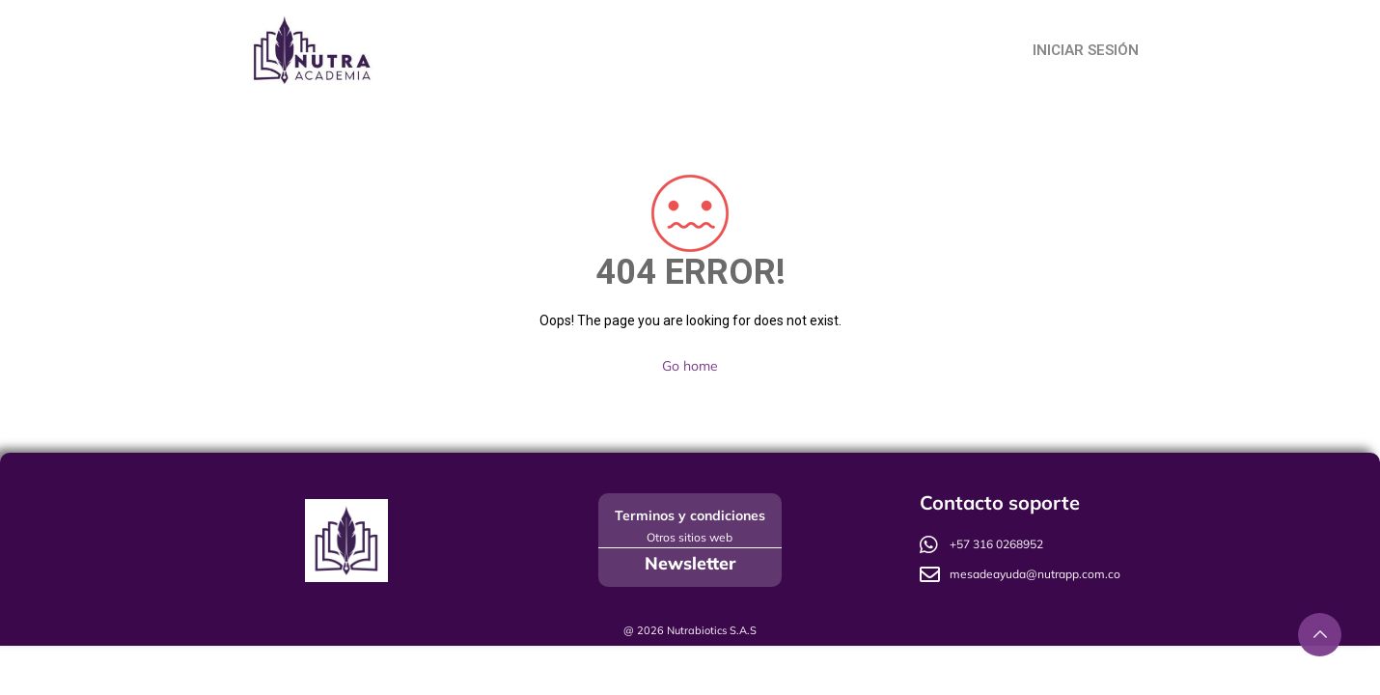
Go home (690, 366)
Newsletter (690, 563)
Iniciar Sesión (1086, 50)
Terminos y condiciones (690, 515)
